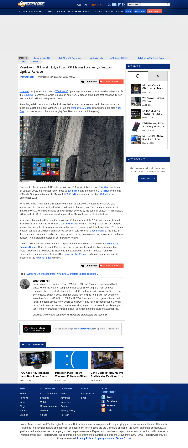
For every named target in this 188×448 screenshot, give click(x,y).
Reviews (24, 398)
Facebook (112, 401)
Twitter (110, 397)
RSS (109, 410)
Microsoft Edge (43, 257)
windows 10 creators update (71, 274)
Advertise (65, 398)
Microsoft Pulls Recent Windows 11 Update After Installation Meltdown (70, 374)
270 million (103, 190)
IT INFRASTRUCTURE (79, 11)
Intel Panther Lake (96, 58)
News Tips (66, 402)
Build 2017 (29, 95)
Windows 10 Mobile (81, 108)
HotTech (65, 415)
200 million (73, 190)
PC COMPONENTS (32, 11)
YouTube (111, 405)
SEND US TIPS (97, 5)
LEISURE (98, 11)
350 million (72, 194)
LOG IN (79, 5)
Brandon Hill (41, 280)
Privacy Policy (68, 410)
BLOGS (119, 11)
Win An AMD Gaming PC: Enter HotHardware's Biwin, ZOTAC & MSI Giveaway (153, 100)
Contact (65, 406)
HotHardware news (83, 329)
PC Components (48, 393)
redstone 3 (92, 274)
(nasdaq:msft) (48, 274)
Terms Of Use (123, 438)
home (23, 62)
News (35, 62)
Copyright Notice (104, 438)
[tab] (138, 76)
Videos (43, 415)
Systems (44, 398)
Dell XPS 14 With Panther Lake (70, 58)
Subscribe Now (148, 178)
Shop (128, 11)
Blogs (22, 406)
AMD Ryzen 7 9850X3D (119, 58)
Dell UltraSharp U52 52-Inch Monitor (151, 58)
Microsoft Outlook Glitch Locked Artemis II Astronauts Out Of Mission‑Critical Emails (154, 87)
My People (81, 254)
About (64, 393)
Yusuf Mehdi (98, 230)
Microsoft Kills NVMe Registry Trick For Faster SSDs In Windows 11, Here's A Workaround (153, 138)
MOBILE (61, 11)
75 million (104, 187)
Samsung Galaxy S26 (42, 58)
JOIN (86, 5)
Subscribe (139, 11)
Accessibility (87, 393)
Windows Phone (69, 223)
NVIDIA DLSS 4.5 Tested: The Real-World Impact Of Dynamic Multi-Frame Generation (153, 112)
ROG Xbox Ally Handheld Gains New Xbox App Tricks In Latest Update (34, 374)
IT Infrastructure (48, 406)
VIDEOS (109, 11)
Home (23, 393)
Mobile (43, 402)
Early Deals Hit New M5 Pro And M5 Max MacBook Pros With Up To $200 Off (107, 374)
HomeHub (68, 254)
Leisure (44, 410)
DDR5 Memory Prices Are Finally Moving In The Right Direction (153, 125)
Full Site (24, 410)
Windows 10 (62, 91)
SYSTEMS (49, 11)
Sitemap (24, 415)
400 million (105, 194)
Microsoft (24, 91)
